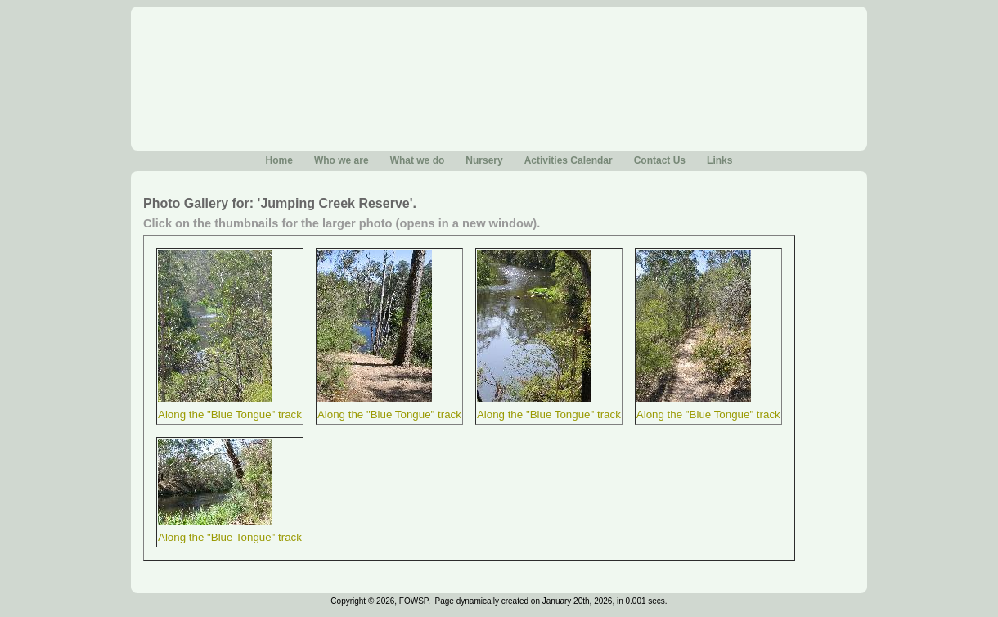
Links (719, 160)
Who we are (341, 160)
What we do (417, 160)
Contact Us (660, 160)
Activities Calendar (568, 160)
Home (279, 160)
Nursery (483, 160)
